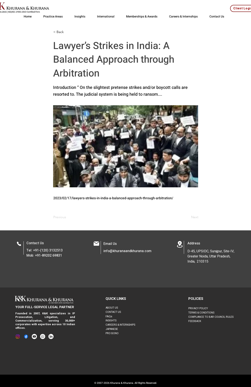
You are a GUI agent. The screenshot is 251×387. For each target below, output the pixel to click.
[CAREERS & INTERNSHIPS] (123, 325)
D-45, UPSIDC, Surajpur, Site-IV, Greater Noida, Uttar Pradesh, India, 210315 (210, 256)
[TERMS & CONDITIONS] (206, 312)
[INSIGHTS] (114, 320)
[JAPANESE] (118, 329)
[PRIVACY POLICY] (202, 308)
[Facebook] (26, 336)
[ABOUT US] (114, 308)
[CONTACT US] (117, 312)
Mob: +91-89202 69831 (44, 255)
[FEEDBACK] (200, 321)
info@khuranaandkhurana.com (127, 251)
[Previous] (67, 217)
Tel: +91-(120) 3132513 (44, 250)
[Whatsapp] (42, 336)
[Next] (187, 217)
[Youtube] (34, 336)
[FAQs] (120, 316)
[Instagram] (17, 336)
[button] (67, 32)
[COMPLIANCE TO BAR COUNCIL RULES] (213, 317)
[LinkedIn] (51, 336)
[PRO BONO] (118, 333)
